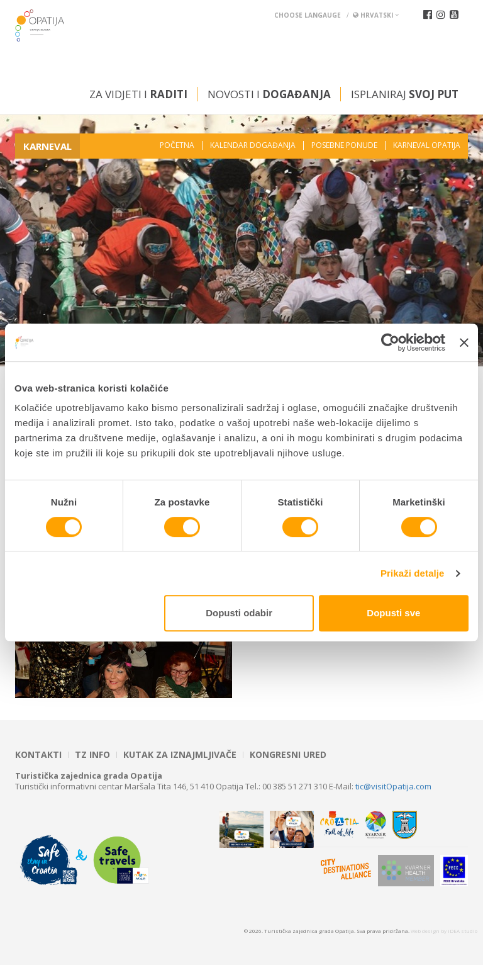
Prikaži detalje (412, 573)
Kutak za (179, 755)
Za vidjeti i (138, 94)
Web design (425, 930)
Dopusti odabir (239, 612)
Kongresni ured (288, 755)
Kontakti (38, 755)
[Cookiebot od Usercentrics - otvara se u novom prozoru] (390, 342)
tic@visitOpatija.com (393, 786)
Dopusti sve (393, 612)
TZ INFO (92, 755)
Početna (177, 145)
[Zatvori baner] (464, 342)
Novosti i (269, 94)
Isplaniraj (404, 94)
